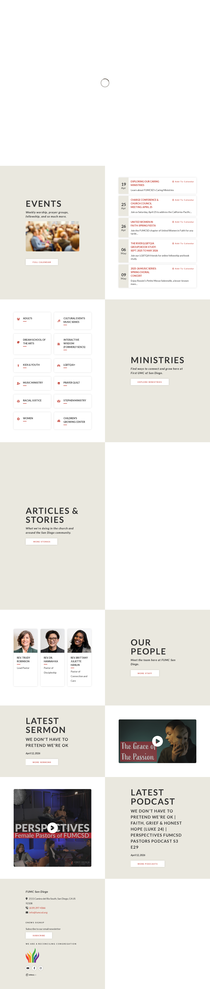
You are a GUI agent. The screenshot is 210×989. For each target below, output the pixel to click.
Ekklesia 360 (31, 975)
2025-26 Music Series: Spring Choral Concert (143, 272)
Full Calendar (42, 262)
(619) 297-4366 (37, 907)
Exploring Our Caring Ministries (145, 183)
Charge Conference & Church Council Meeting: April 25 (144, 203)
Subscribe (39, 935)
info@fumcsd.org (38, 912)
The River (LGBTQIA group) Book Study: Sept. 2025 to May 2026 (144, 247)
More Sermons (42, 762)
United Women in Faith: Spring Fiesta (143, 223)
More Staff (145, 673)
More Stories (41, 542)
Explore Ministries (150, 382)
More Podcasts (148, 864)
